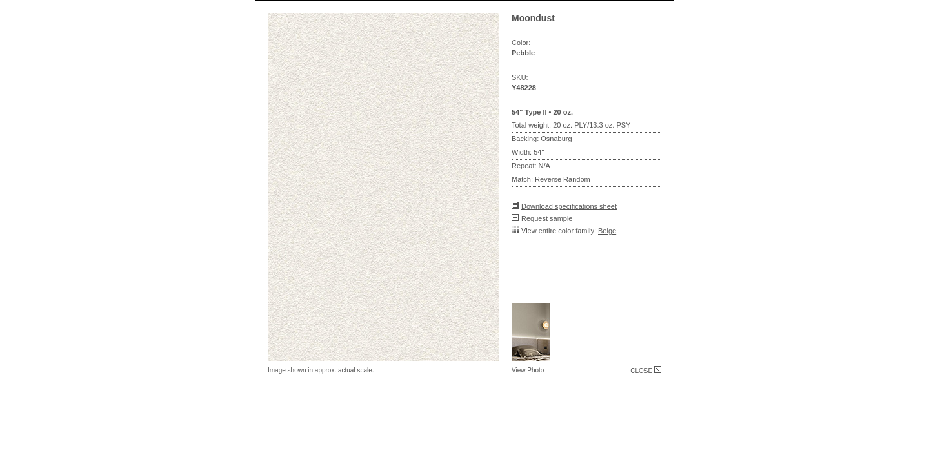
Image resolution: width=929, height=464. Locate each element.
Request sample (547, 218)
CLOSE (641, 370)
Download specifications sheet (569, 206)
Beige (607, 231)
